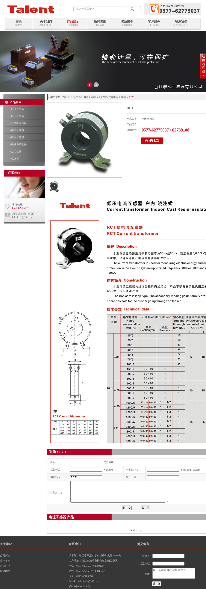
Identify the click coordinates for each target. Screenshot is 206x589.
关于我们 (45, 23)
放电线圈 (15, 151)
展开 (203, 66)
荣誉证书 (5, 565)
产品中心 (75, 97)
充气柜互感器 (18, 123)
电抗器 (14, 158)
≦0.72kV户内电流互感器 (112, 97)
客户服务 (154, 23)
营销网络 (5, 570)
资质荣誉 (127, 23)
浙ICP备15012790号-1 (81, 586)
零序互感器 (17, 130)
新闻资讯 (100, 23)
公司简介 (5, 555)
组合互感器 (17, 137)
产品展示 (72, 23)
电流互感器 (17, 108)
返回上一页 (136, 530)
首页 (18, 23)
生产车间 (5, 560)
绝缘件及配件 (18, 144)
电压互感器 (17, 116)
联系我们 (181, 23)
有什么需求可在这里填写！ (173, 573)
